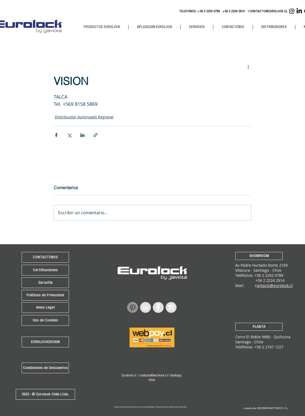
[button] (101, 27)
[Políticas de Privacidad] (45, 295)
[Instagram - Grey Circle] (171, 307)
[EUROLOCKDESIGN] (45, 342)
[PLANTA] (259, 327)
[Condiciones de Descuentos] (45, 368)
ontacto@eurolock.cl (275, 285)
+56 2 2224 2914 (234, 11)
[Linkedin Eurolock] (299, 11)
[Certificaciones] (45, 270)
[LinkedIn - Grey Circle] (145, 307)
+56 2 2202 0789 (208, 11)
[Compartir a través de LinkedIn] (82, 135)
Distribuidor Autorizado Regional (84, 116)
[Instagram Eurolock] (291, 11)
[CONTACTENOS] (45, 257)
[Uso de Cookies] (45, 320)
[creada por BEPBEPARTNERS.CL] (265, 408)
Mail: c (246, 285)
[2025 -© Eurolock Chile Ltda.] (45, 394)
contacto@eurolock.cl (153, 375)
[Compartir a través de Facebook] (56, 135)
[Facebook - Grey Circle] (158, 307)
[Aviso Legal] (45, 307)
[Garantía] (45, 282)
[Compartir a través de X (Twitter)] (69, 135)
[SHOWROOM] (259, 256)
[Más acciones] (248, 66)
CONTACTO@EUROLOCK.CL (268, 11)
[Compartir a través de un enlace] (95, 135)
